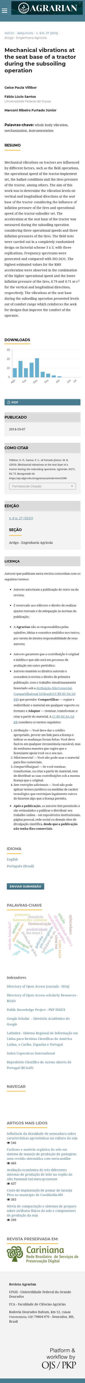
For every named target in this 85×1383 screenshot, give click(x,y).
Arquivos (25, 33)
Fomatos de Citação (26, 486)
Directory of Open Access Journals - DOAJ (38, 986)
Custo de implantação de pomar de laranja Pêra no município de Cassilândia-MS (39, 1192)
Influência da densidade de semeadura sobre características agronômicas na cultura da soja (42, 1135)
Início (9, 33)
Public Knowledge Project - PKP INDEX (36, 1010)
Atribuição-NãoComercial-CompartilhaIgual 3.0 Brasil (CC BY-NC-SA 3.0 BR (44, 693)
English (12, 859)
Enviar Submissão (25, 886)
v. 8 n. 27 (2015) (47, 33)
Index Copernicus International (31, 1053)
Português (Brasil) (20, 866)
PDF (14, 402)
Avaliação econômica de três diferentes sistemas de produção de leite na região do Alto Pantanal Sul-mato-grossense (39, 1174)
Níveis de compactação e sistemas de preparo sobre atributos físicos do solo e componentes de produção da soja (41, 1210)
